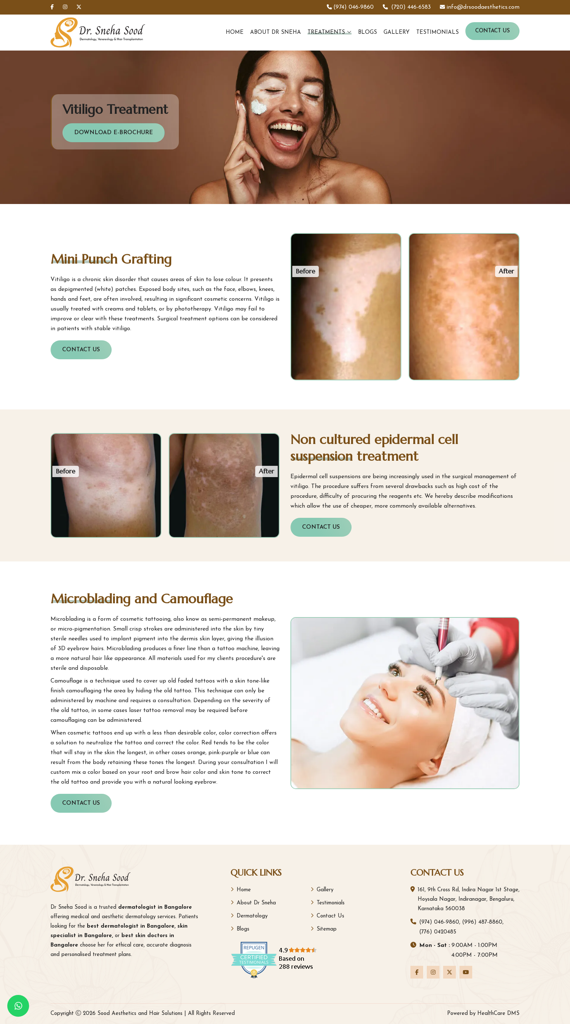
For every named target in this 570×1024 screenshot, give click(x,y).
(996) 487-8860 (482, 922)
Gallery (397, 32)
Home (235, 32)
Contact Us (492, 31)
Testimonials (437, 32)
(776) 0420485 (437, 932)
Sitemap (323, 929)
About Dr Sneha (275, 32)
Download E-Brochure (113, 133)
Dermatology (249, 916)
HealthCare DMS (498, 1013)
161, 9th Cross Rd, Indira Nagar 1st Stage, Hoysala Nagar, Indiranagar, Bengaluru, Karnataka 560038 (468, 899)
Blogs (367, 32)
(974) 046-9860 (439, 922)
